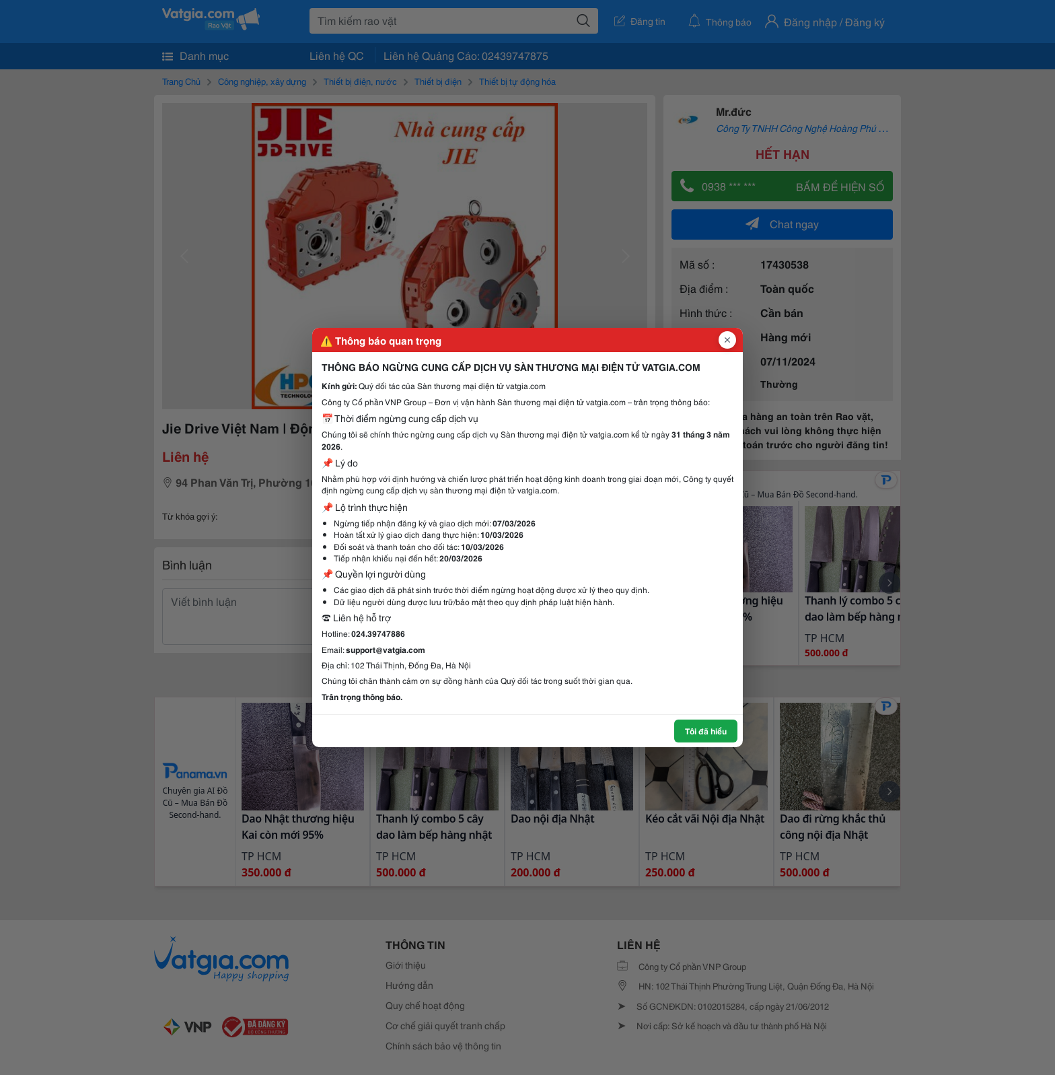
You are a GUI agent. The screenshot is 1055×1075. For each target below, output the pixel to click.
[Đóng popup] (727, 340)
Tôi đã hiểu (706, 730)
